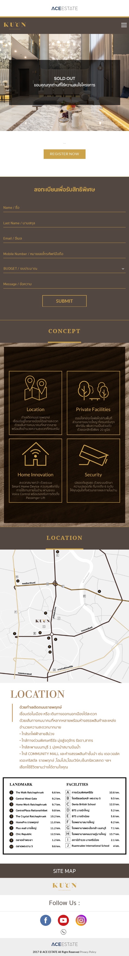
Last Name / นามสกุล (19, 223)
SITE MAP (89, 871)
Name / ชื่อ (11, 207)
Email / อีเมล (12, 238)
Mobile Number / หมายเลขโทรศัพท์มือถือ (33, 254)
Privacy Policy (88, 952)
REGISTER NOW (64, 154)
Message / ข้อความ (17, 284)
